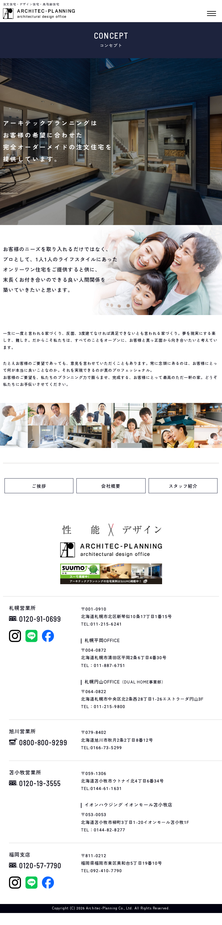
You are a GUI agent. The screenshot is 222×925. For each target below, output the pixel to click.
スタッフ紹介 (183, 486)
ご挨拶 (39, 486)
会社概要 (110, 486)
